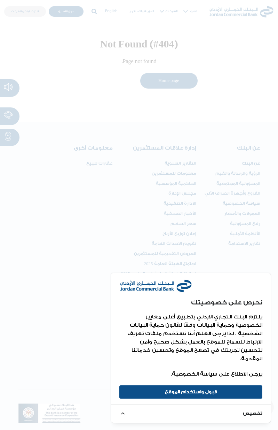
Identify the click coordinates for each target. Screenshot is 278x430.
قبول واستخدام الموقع (191, 391)
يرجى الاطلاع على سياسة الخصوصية (217, 374)
